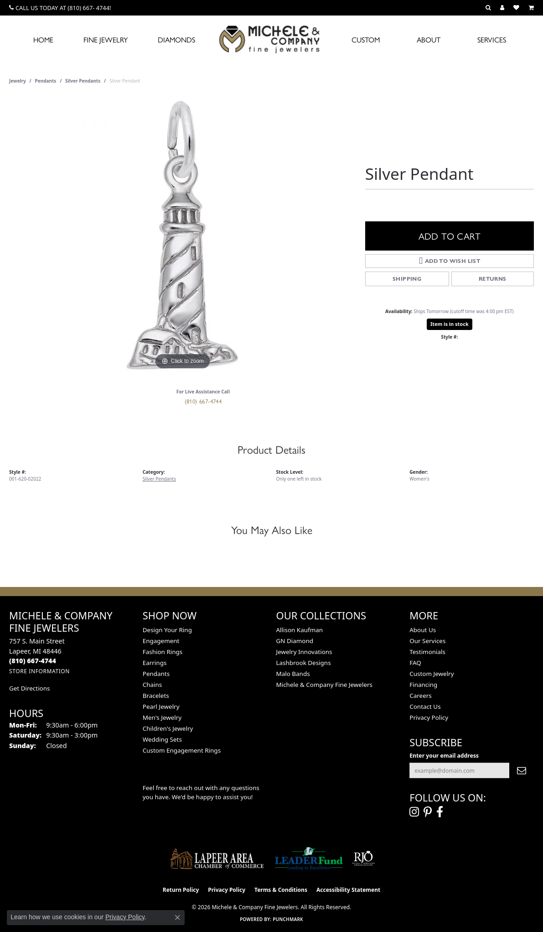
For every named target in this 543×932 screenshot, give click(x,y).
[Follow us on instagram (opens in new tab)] (414, 811)
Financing (423, 685)
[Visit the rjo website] (363, 858)
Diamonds (176, 39)
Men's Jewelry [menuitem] (162, 717)
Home (43, 39)
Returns (493, 278)
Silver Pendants (82, 81)
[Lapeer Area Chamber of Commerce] (217, 858)
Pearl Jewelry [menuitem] (161, 706)
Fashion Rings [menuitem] (162, 652)
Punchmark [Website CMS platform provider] (288, 919)
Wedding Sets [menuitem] (162, 739)
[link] (60, 8)
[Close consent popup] (177, 917)
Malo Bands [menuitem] (293, 674)
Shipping (407, 278)
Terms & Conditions (280, 890)
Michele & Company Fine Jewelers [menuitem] (324, 685)
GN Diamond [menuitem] (295, 641)
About (428, 39)
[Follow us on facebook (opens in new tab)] (439, 811)
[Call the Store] (32, 660)
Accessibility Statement (348, 890)
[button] (488, 8)
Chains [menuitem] (152, 685)
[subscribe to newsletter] (521, 770)
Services (491, 39)
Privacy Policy (428, 717)
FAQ (415, 663)
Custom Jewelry (431, 674)
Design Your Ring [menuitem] (167, 630)
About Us (422, 630)
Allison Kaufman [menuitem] (299, 630)
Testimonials (427, 652)
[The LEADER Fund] (309, 858)
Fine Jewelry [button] (105, 39)
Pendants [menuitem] (156, 674)
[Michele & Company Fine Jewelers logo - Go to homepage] (272, 38)
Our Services (427, 641)
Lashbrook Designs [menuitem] (303, 663)
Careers (420, 695)
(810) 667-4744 (203, 401)
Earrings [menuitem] (155, 663)
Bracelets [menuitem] (156, 695)
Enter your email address (444, 755)
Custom (366, 39)
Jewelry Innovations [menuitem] (304, 652)
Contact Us (424, 706)
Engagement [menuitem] (161, 641)
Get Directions (29, 688)
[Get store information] (39, 671)
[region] (182, 235)
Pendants (46, 81)
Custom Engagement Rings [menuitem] (182, 750)
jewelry (17, 81)
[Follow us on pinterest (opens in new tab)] (428, 811)
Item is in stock (449, 323)
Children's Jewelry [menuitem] (168, 728)
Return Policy (181, 890)
